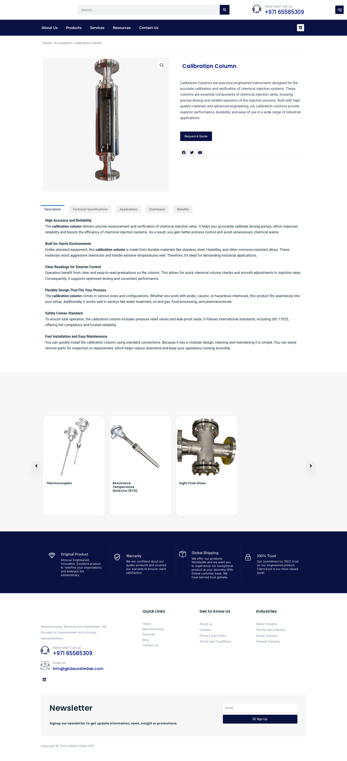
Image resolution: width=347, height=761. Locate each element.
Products (74, 27)
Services (97, 27)
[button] (162, 66)
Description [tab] (52, 209)
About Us (50, 27)
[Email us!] (45, 665)
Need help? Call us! (279, 6)
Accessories (63, 43)
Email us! (59, 663)
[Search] (224, 10)
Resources (122, 27)
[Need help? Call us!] (257, 8)
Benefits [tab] (183, 209)
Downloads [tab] (157, 209)
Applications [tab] (128, 209)
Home (47, 43)
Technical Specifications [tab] (90, 209)
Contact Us (148, 27)
